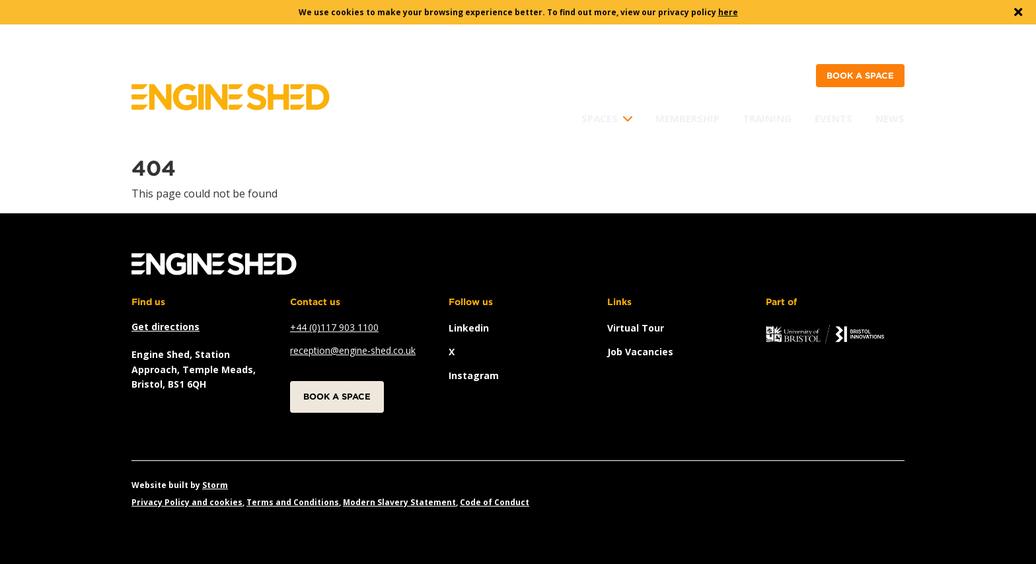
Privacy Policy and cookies (186, 502)
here (728, 12)
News (890, 118)
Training (767, 118)
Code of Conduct (494, 502)
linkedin (469, 328)
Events (833, 118)
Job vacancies (640, 351)
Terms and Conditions (292, 502)
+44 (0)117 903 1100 (334, 327)
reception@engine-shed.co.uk (353, 350)
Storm (215, 485)
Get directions (165, 326)
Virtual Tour (635, 328)
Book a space (860, 75)
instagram (474, 375)
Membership (687, 118)
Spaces (599, 118)
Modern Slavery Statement (399, 502)
